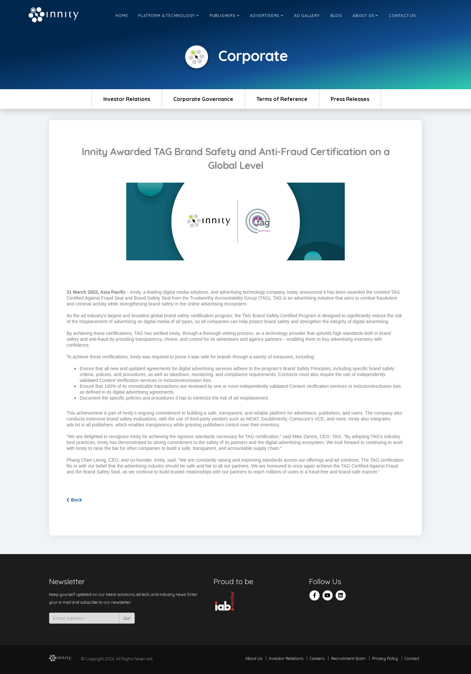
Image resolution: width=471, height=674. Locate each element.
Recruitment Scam (348, 658)
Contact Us (402, 15)
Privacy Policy (385, 658)
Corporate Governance (203, 99)
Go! (127, 618)
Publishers (225, 15)
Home (121, 15)
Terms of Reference (281, 99)
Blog (336, 15)
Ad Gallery (307, 15)
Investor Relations (126, 99)
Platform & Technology (168, 15)
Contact (412, 658)
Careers (317, 658)
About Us (365, 15)
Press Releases (350, 99)
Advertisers (266, 15)
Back (74, 500)
